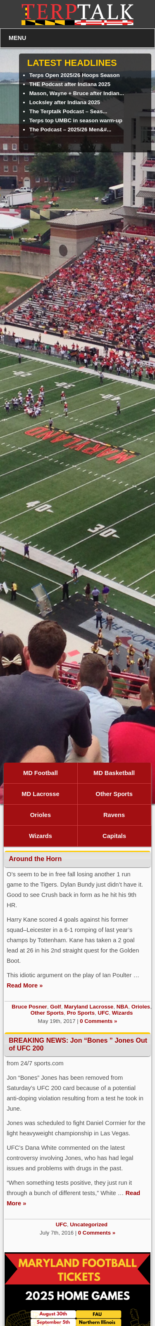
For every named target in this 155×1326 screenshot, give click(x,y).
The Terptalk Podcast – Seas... (68, 111)
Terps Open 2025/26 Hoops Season (74, 75)
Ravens (114, 815)
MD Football (40, 773)
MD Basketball (114, 773)
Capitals (114, 836)
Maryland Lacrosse (88, 1007)
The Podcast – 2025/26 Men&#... (70, 129)
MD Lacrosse (40, 794)
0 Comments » (98, 1021)
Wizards (40, 836)
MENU (17, 38)
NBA (123, 1007)
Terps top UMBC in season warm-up (75, 120)
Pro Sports (81, 1013)
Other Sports (114, 794)
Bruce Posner (29, 1007)
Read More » (25, 985)
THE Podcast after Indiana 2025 (69, 84)
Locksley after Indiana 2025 (64, 102)
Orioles (40, 815)
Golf (55, 1007)
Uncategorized (88, 1224)
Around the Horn (35, 858)
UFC (103, 1013)
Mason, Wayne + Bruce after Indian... (76, 93)
